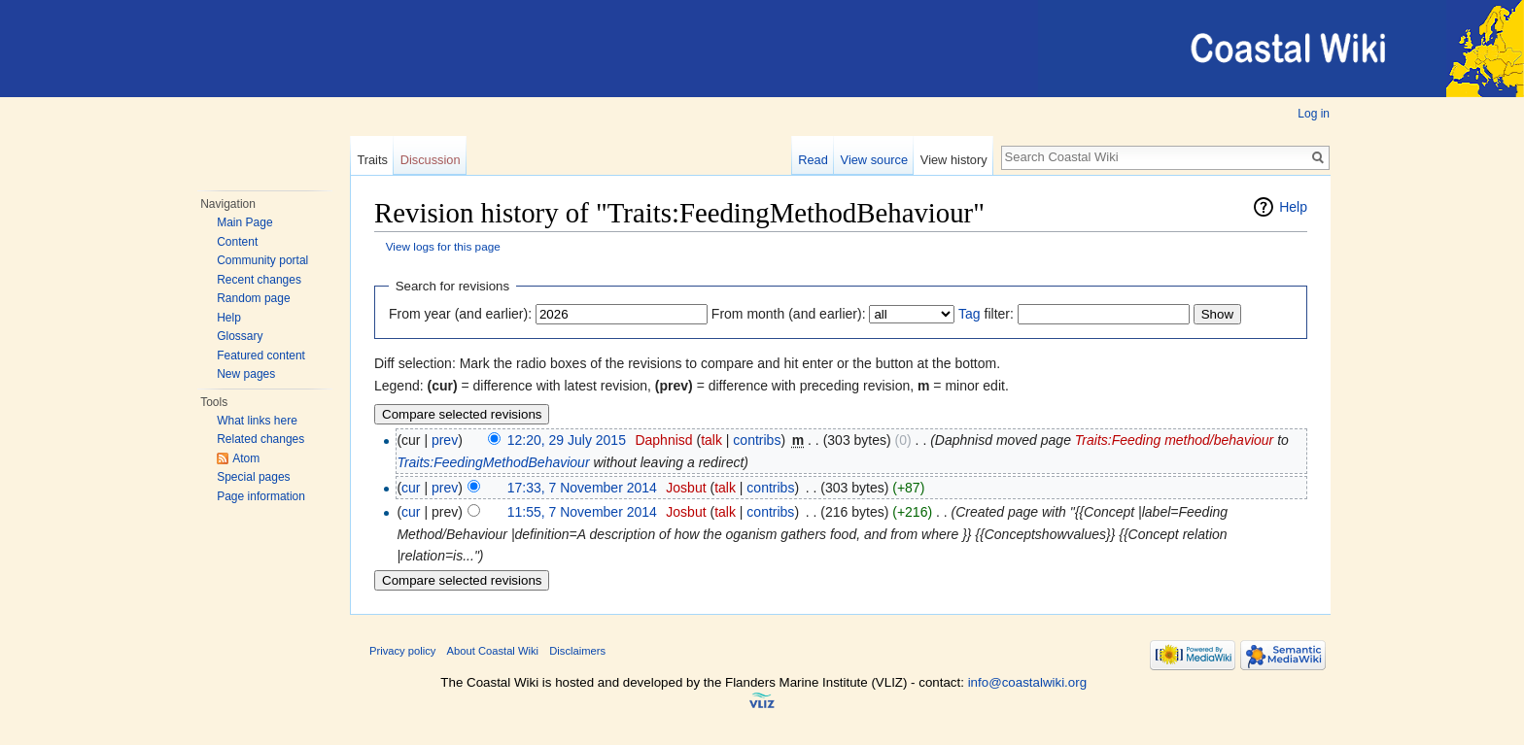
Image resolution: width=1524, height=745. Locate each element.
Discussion (430, 159)
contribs (756, 440)
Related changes (260, 439)
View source (874, 159)
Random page (253, 298)
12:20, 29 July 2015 (566, 440)
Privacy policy (402, 651)
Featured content (261, 355)
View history (953, 159)
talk (711, 440)
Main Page (244, 222)
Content (237, 242)
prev (445, 440)
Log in (1314, 113)
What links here (257, 420)
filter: (986, 314)
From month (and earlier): (788, 314)
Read (813, 159)
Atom (246, 458)
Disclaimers (577, 651)
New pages (246, 374)
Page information (261, 496)
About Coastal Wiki (493, 651)
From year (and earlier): (460, 314)
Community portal (262, 260)
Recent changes (259, 280)
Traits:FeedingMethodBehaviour (493, 462)
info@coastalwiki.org (1027, 682)
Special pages (253, 477)
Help (229, 317)
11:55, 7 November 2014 (582, 512)
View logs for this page (443, 246)
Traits (372, 159)
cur (410, 487)
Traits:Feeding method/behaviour (1174, 440)
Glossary (239, 336)
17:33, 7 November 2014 (582, 487)
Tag (969, 314)
